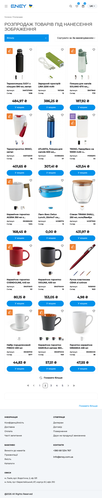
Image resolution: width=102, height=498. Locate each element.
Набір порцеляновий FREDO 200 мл (18, 346)
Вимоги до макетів (14, 450)
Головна (7, 17)
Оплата (8, 431)
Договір (57, 427)
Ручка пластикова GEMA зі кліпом (80, 281)
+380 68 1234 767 (62, 450)
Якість (7, 459)
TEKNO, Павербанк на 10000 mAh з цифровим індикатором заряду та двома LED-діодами (82, 150)
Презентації (11, 455)
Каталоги (9, 463)
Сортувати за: (76, 38)
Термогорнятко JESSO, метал (19, 150)
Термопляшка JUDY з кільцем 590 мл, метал (19, 85)
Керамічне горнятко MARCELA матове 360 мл (50, 346)
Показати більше (51, 378)
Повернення (60, 431)
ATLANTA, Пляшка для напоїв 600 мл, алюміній (50, 150)
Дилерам (58, 422)
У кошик (19, 107)
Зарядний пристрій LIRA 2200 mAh (49, 85)
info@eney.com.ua (63, 457)
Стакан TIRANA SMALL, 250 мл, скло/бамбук (82, 216)
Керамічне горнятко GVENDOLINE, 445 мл (18, 281)
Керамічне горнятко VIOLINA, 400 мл (49, 281)
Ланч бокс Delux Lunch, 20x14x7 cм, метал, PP (48, 216)
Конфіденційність (14, 422)
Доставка (9, 427)
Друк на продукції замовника (69, 435)
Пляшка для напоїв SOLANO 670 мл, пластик (80, 85)
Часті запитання (13, 435)
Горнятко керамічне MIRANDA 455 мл (81, 346)
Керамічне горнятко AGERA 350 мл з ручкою (18, 216)
